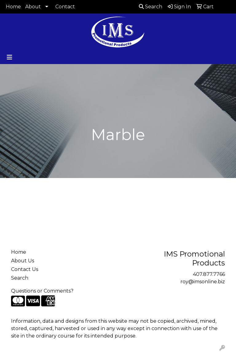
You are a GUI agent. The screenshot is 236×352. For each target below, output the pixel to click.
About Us (22, 261)
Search (150, 7)
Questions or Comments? (42, 291)
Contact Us (24, 269)
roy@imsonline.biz (202, 282)
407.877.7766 (209, 274)
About (33, 7)
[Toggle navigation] (9, 57)
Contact (65, 7)
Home (13, 7)
